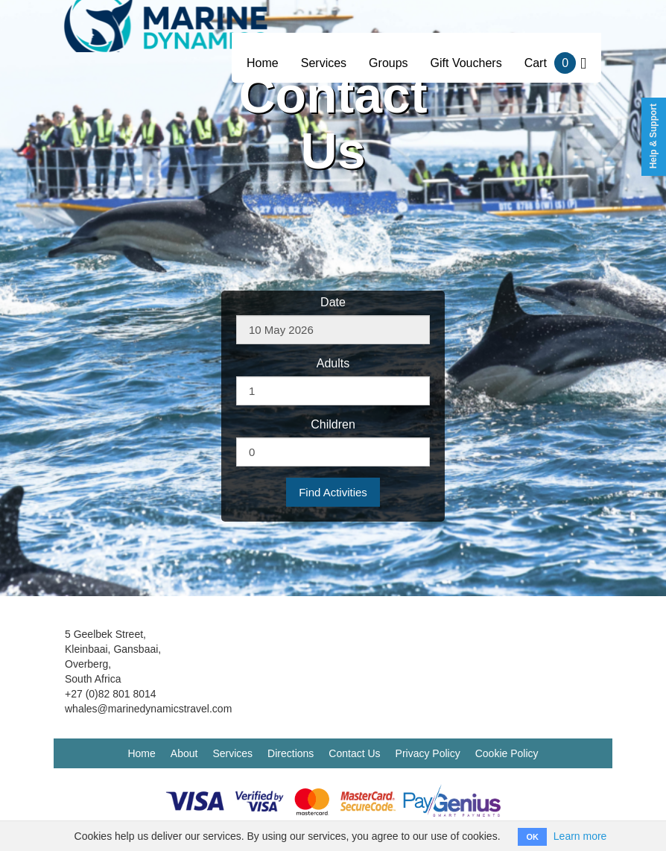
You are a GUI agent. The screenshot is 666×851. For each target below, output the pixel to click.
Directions (290, 753)
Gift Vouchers (466, 63)
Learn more (580, 836)
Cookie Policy (507, 753)
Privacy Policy (428, 753)
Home (263, 63)
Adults (333, 363)
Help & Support (653, 136)
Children (333, 424)
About (184, 753)
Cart (555, 63)
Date (333, 302)
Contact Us (354, 753)
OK (532, 836)
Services (323, 63)
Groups (388, 63)
